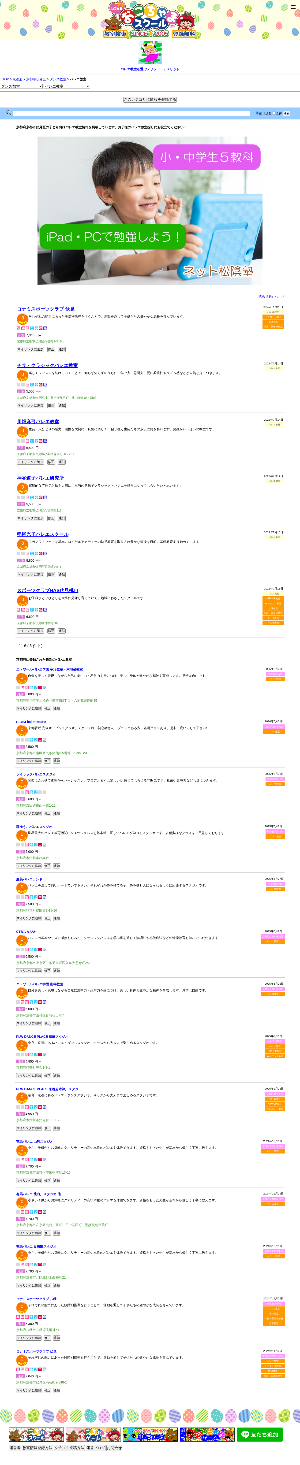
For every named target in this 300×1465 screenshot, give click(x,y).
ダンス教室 (58, 79)
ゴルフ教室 (273, 623)
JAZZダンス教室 (274, 1056)
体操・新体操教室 (273, 326)
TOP (5, 79)
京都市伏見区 (36, 79)
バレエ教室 (275, 679)
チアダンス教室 (273, 316)
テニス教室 (273, 618)
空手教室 (274, 1323)
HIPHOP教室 (273, 598)
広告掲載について (272, 297)
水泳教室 (273, 321)
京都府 (17, 79)
